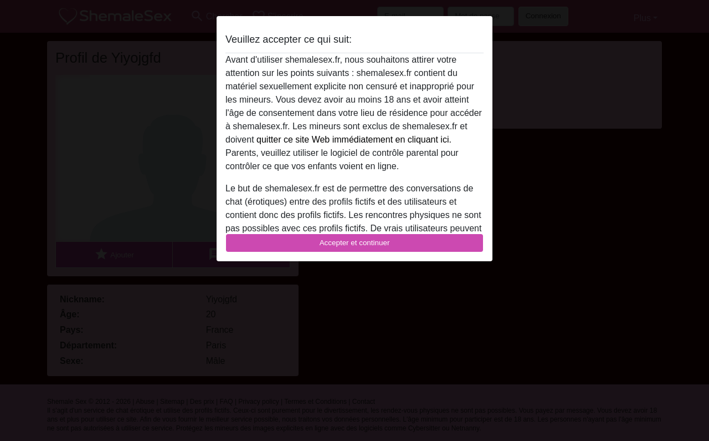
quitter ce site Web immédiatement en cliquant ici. (353, 139)
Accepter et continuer (355, 243)
